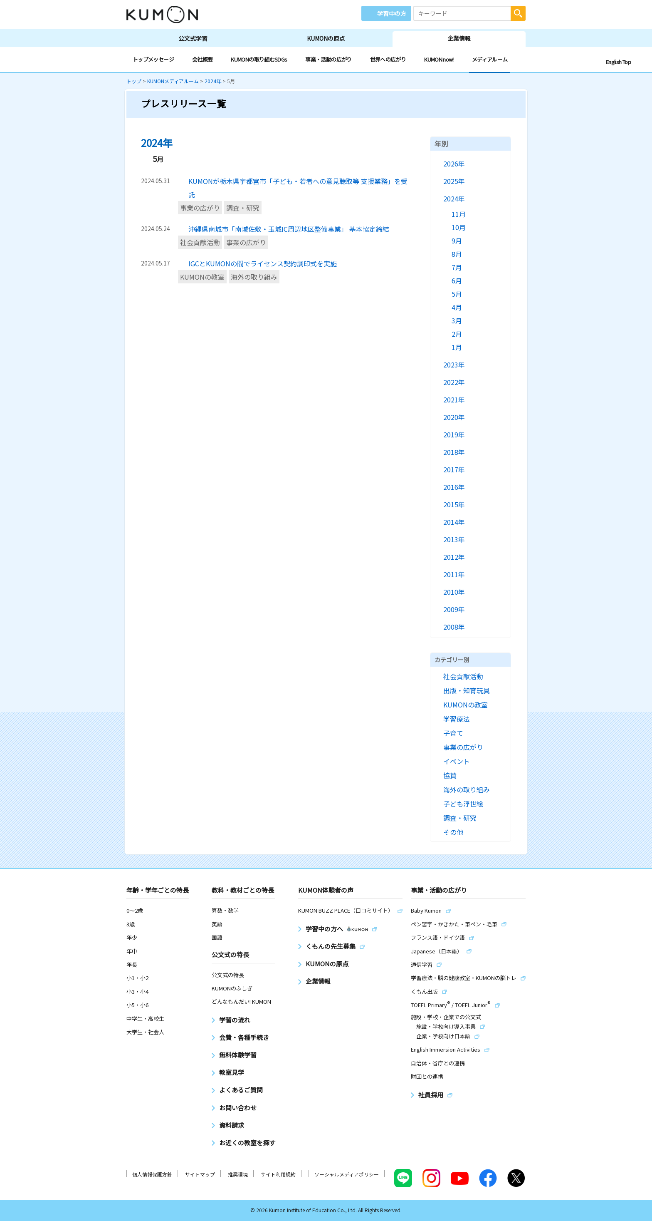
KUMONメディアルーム (173, 80)
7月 (457, 267)
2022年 (454, 382)
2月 (457, 334)
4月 (457, 307)
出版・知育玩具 (466, 690)
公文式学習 (192, 38)
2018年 (454, 452)
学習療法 (456, 719)
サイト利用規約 (278, 1174)
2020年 (454, 417)
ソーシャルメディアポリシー (346, 1174)
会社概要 (202, 59)
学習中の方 (391, 13)
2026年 (454, 164)
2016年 (454, 487)
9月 (457, 241)
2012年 (454, 557)
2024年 (213, 80)
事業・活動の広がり (328, 59)
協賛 (450, 775)
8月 (457, 254)
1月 (457, 347)
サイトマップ (200, 1174)
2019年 (454, 434)
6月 (457, 280)
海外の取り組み (254, 277)
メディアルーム (490, 59)
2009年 (454, 609)
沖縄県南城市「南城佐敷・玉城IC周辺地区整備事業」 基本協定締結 (288, 229)
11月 (459, 214)
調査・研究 (242, 208)
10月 (459, 227)
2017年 (454, 469)
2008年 (454, 627)
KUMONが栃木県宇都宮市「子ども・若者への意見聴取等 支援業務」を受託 (298, 187)
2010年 (454, 592)
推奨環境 (238, 1174)
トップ (133, 80)
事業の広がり (200, 208)
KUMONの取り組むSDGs (259, 59)
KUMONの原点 (326, 38)
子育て (453, 733)
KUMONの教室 (202, 277)
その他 (453, 832)
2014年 (454, 522)
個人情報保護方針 (152, 1174)
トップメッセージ (153, 59)
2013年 (454, 539)
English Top (618, 62)
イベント (456, 761)
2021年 (454, 400)
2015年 (454, 504)
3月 (457, 320)
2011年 (454, 574)
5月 (457, 294)
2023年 (454, 365)
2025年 (454, 181)
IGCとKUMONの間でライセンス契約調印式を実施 (262, 263)
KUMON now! (439, 59)
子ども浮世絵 (463, 804)
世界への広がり (388, 59)
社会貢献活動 (200, 242)
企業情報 (459, 38)
